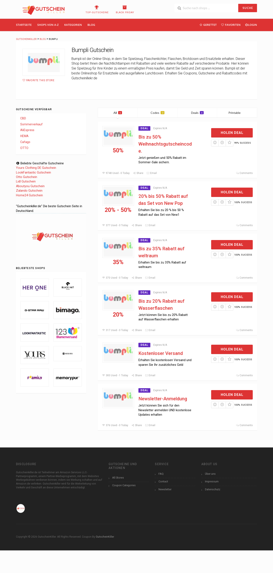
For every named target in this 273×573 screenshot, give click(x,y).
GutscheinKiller (105, 536)
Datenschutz (212, 489)
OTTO (24, 148)
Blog (91, 25)
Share (138, 173)
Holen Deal (232, 133)
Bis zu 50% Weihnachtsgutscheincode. (165, 144)
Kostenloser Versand (160, 353)
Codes (157, 112)
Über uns (210, 473)
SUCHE (248, 8)
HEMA (24, 136)
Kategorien (73, 25)
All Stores (118, 477)
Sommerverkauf (31, 124)
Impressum (212, 481)
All (117, 112)
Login (251, 25)
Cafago (25, 142)
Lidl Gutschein (26, 181)
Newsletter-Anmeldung (162, 398)
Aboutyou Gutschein (30, 186)
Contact (163, 481)
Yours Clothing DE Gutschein (36, 168)
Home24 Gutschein (29, 195)
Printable (237, 112)
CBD (23, 118)
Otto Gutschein (26, 177)
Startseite (24, 25)
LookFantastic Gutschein (33, 172)
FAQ (161, 473)
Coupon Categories (124, 485)
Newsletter (164, 489)
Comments (244, 173)
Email (152, 173)
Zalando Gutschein (29, 190)
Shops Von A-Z (48, 25)
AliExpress (27, 130)
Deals (197, 112)
